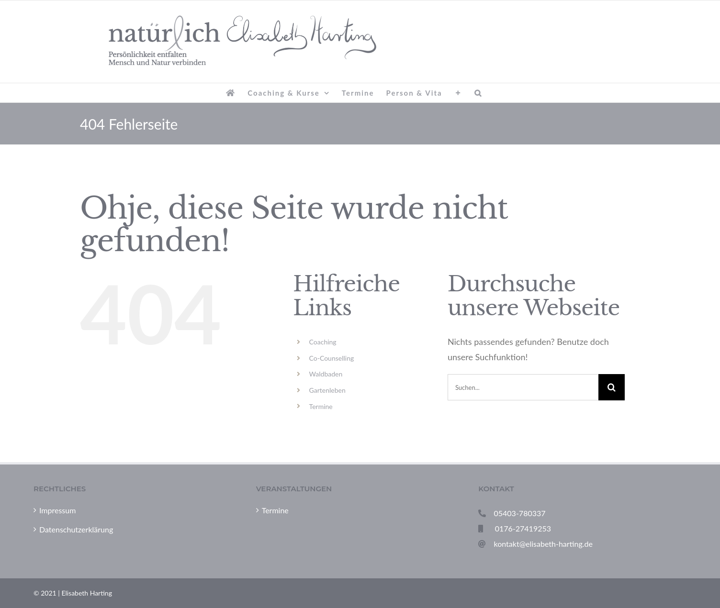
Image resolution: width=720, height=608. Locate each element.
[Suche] (611, 387)
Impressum (57, 510)
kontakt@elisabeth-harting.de (543, 543)
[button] (478, 92)
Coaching (323, 342)
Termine (321, 406)
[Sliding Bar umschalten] (458, 92)
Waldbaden (326, 374)
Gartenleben (327, 390)
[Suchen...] (523, 387)
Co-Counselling (331, 358)
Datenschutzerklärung (76, 529)
